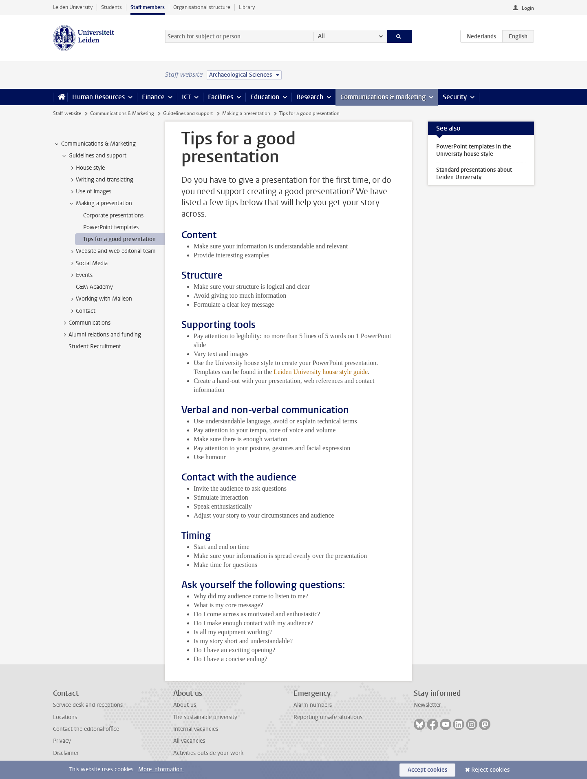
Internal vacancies (195, 729)
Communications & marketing (383, 97)
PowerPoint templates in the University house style (473, 150)
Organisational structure (201, 7)
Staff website (67, 113)
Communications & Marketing (122, 113)
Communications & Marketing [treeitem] (94, 144)
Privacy (62, 741)
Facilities (220, 97)
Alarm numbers (313, 705)
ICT (186, 97)
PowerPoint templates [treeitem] (111, 227)
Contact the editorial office (86, 729)
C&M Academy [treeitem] (94, 287)
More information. (161, 769)
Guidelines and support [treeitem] (93, 156)
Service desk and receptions (88, 705)
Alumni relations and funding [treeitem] (101, 335)
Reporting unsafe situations (328, 717)
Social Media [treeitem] (88, 263)
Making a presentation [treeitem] (100, 203)
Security (455, 97)
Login (528, 8)
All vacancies (189, 741)
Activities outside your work (208, 753)
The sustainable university (205, 717)
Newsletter (427, 705)
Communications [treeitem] (85, 323)
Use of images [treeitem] (89, 192)
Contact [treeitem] (81, 311)
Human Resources (98, 97)
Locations (65, 717)
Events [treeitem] (80, 275)
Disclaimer (66, 753)
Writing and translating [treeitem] (100, 180)
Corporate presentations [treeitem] (113, 215)
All (321, 36)
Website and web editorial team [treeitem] (112, 251)
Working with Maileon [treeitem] (100, 299)
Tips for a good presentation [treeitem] (119, 239)
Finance (153, 97)
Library (247, 7)
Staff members (147, 7)
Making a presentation (246, 113)
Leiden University (73, 7)
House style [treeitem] (86, 168)
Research (309, 97)
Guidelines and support (188, 113)
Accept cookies (427, 770)
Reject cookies (490, 770)
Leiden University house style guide (321, 371)
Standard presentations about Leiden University (474, 173)
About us (184, 705)
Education (264, 97)
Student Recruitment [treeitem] (94, 346)
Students (111, 7)
